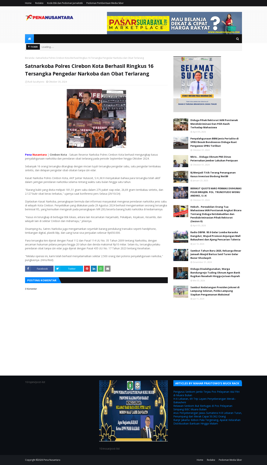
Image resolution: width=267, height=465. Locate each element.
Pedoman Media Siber (230, 459)
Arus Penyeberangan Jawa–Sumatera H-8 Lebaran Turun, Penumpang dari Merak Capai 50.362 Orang (207, 414)
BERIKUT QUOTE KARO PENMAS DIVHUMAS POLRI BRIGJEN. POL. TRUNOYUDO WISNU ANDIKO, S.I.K (216, 192)
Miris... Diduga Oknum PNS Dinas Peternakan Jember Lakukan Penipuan (214, 158)
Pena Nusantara (52, 459)
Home (28, 3)
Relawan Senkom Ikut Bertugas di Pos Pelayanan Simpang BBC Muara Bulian (202, 407)
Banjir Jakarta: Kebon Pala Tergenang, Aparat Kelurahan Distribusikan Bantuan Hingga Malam (206, 421)
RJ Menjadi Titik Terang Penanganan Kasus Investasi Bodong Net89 (213, 174)
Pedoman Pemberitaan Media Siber (105, 3)
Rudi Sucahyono (36, 81)
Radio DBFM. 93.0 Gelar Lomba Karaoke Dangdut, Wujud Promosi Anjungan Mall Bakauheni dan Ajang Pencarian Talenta (215, 236)
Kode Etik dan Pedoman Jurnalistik (65, 3)
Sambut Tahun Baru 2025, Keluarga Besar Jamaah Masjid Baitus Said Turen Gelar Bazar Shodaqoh (215, 254)
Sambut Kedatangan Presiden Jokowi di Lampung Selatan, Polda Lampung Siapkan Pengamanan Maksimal (215, 291)
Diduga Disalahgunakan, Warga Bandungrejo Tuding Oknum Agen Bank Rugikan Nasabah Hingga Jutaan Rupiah (215, 272)
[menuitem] (29, 38)
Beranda (29, 57)
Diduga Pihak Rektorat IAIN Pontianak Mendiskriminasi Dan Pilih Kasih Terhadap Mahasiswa (214, 123)
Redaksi (39, 3)
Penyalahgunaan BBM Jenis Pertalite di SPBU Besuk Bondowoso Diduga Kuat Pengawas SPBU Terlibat (214, 142)
